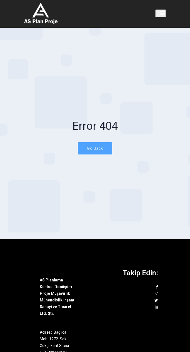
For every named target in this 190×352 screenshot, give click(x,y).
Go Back (95, 148)
